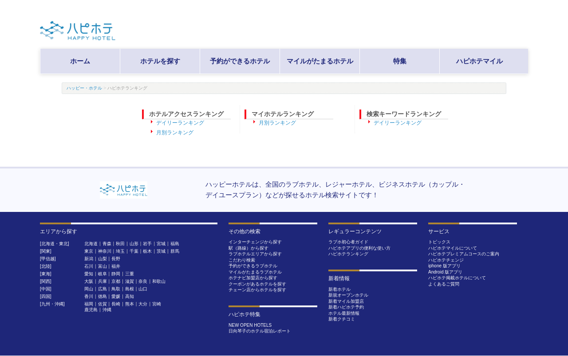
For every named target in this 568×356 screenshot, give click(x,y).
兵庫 (102, 281)
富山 (102, 266)
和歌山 (159, 281)
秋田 (120, 243)
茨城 (161, 251)
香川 (88, 296)
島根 (129, 288)
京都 (115, 281)
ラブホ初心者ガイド (348, 241)
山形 (134, 243)
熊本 (129, 303)
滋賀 (129, 281)
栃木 (147, 251)
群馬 (174, 251)
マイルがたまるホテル (320, 61)
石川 (88, 266)
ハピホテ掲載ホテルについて (457, 277)
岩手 (147, 243)
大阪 (88, 281)
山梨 (102, 258)
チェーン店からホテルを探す (257, 289)
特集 (399, 61)
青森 (107, 243)
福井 (115, 266)
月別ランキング (174, 132)
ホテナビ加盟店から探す (253, 277)
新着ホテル (339, 289)
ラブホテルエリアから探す (255, 253)
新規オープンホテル (348, 295)
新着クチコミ (341, 319)
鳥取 (115, 288)
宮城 (161, 243)
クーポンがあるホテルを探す (257, 284)
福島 (174, 243)
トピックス (439, 241)
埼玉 (120, 251)
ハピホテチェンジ (446, 260)
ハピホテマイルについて (452, 248)
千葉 (134, 251)
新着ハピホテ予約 (346, 307)
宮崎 (156, 303)
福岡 (88, 303)
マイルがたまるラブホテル (255, 272)
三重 (129, 273)
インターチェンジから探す (255, 241)
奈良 (142, 281)
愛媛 (115, 296)
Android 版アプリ (445, 272)
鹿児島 (91, 309)
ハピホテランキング (348, 253)
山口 (142, 288)
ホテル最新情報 (343, 313)
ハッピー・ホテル (84, 88)
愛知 (88, 273)
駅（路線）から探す (248, 248)
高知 (129, 296)
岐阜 (102, 273)
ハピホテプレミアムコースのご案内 (463, 253)
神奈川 (104, 251)
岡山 (88, 288)
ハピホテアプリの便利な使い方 (359, 248)
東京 (88, 251)
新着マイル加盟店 (346, 301)
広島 (102, 288)
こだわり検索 (242, 260)
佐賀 (102, 303)
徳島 (102, 296)
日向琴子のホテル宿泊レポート (260, 331)
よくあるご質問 (443, 284)
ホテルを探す (160, 61)
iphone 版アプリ (444, 265)
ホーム (80, 61)
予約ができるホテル (240, 61)
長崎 (115, 303)
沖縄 (107, 309)
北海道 (91, 243)
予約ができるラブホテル (253, 265)
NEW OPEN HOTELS (250, 325)
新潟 (88, 258)
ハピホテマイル (479, 61)
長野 (115, 258)
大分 (142, 303)
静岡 (115, 273)
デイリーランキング (180, 123)
